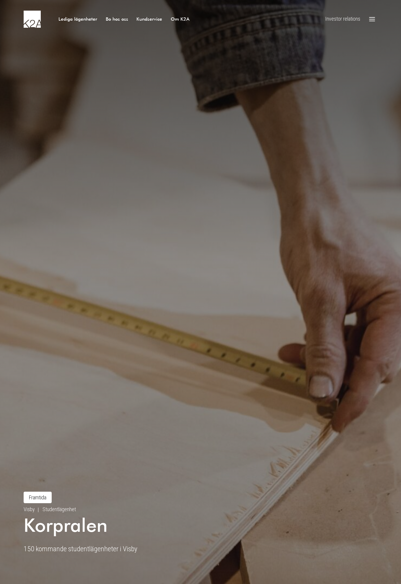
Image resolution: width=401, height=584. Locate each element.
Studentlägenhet (59, 509)
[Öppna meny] (372, 19)
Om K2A (180, 19)
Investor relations (342, 19)
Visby (29, 509)
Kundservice (149, 19)
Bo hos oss (117, 19)
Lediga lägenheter (77, 19)
